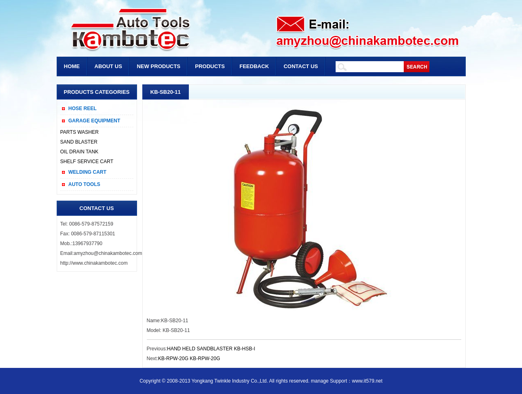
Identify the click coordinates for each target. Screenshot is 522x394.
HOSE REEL (83, 108)
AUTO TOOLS (84, 184)
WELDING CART (87, 172)
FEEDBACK (254, 66)
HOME (72, 66)
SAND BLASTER (78, 142)
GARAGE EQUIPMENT (94, 121)
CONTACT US (300, 66)
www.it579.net (367, 381)
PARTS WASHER (79, 132)
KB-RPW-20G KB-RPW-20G (189, 358)
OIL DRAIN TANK (79, 152)
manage (319, 381)
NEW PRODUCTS (158, 66)
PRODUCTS (210, 66)
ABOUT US (108, 66)
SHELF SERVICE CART (86, 161)
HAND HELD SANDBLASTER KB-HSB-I (211, 349)
